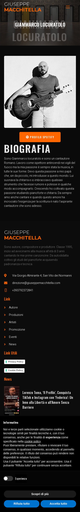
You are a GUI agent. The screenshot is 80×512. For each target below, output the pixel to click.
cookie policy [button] (32, 441)
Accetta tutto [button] (58, 503)
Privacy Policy (15, 361)
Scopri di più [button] (40, 494)
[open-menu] (67, 7)
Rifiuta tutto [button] (22, 503)
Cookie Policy (15, 370)
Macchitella (22, 10)
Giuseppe (17, 4)
